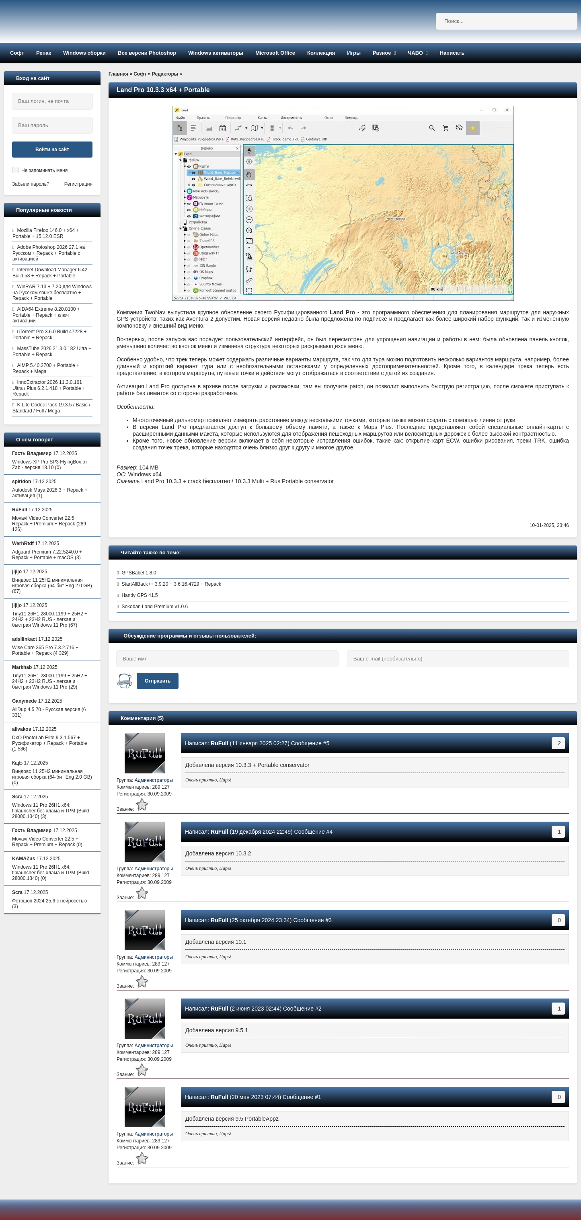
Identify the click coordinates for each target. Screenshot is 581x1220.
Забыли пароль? (30, 184)
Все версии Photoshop (147, 53)
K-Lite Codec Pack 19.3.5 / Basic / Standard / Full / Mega (51, 408)
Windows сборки (84, 53)
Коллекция (321, 53)
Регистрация (78, 184)
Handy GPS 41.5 (139, 595)
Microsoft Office (275, 53)
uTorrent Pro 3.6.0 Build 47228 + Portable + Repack (49, 334)
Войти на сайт (52, 149)
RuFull (219, 743)
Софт (17, 53)
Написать (452, 53)
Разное (382, 53)
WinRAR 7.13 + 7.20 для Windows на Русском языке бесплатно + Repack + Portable (52, 292)
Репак (43, 53)
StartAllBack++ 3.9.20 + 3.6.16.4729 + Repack (171, 584)
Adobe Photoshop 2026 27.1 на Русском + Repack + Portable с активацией (48, 253)
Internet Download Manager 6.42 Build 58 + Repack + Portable (49, 273)
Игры (354, 53)
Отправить (157, 681)
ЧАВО (415, 53)
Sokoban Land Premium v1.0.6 (154, 606)
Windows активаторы (215, 53)
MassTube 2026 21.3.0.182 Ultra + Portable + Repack (51, 351)
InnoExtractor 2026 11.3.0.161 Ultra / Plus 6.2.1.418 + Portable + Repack (48, 388)
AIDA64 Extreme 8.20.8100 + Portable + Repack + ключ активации (46, 315)
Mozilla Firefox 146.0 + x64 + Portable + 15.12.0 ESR (45, 233)
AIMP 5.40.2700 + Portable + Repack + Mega (45, 368)
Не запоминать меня (44, 170)
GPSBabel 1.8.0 (138, 573)
